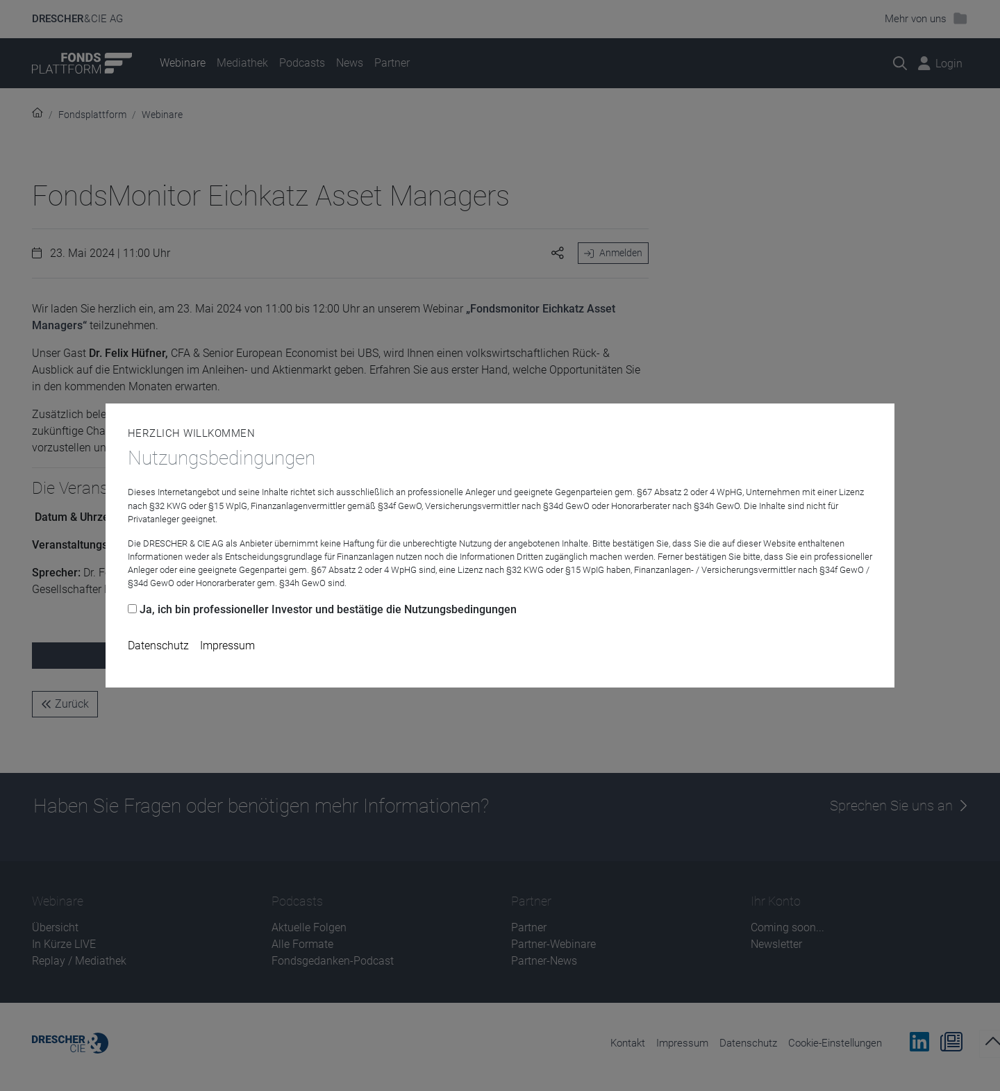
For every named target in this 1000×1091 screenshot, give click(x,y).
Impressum (227, 645)
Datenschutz (158, 645)
